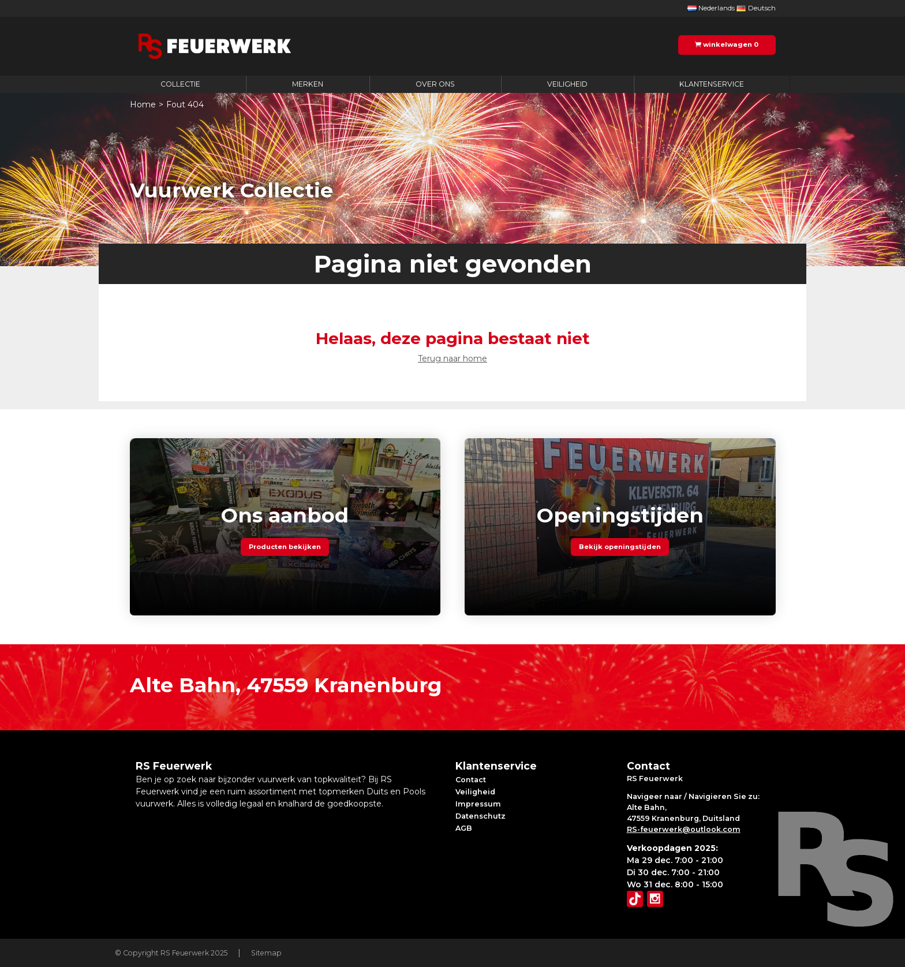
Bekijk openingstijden (620, 547)
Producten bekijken (285, 547)
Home (143, 104)
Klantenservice (711, 84)
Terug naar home (452, 358)
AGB (463, 828)
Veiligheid (567, 84)
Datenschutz (480, 816)
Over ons (435, 84)
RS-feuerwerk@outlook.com (684, 829)
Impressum (478, 804)
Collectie (180, 84)
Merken (307, 84)
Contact (470, 779)
